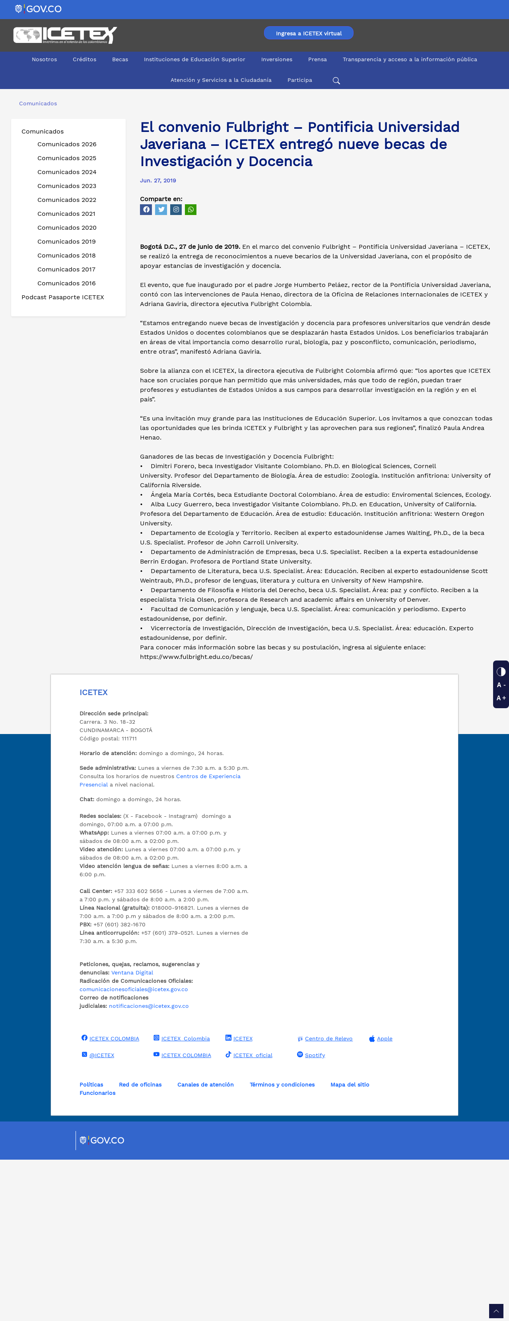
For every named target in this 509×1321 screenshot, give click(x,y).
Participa (300, 80)
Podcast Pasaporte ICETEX (62, 297)
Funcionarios (97, 1254)
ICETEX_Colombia (181, 1199)
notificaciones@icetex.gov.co (149, 1167)
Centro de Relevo (324, 1200)
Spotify (310, 1216)
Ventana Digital (132, 1134)
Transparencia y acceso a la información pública (410, 59)
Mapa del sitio (349, 1246)
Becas (120, 59)
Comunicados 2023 (66, 186)
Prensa (317, 59)
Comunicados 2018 (66, 255)
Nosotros (44, 59)
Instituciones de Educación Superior (194, 59)
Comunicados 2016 (66, 283)
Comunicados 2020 (67, 227)
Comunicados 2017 (66, 269)
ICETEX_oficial (247, 1216)
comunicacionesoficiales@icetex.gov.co (134, 1150)
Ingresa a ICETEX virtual (309, 33)
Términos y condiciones (282, 1246)
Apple (379, 1200)
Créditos (84, 59)
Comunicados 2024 (67, 172)
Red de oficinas (140, 1246)
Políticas (91, 1246)
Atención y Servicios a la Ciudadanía (221, 80)
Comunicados (42, 131)
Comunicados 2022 (66, 199)
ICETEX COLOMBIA (109, 1199)
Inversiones (276, 59)
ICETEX (238, 1199)
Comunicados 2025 (66, 158)
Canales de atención (205, 1246)
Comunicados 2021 (66, 213)
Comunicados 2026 (67, 144)
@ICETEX (97, 1216)
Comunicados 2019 (66, 241)
